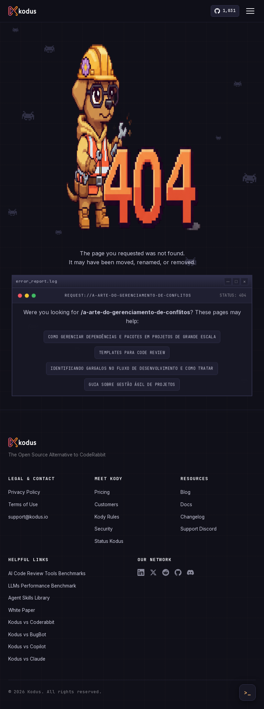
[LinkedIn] (141, 572)
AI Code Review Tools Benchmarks (47, 573)
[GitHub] (178, 572)
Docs (186, 504)
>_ (247, 692)
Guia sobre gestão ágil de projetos (132, 392)
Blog (185, 492)
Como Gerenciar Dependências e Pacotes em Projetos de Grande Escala (132, 345)
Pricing (102, 492)
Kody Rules (107, 517)
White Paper (21, 610)
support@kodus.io (28, 517)
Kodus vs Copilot (27, 646)
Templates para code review (132, 360)
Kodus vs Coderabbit (31, 622)
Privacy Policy (24, 492)
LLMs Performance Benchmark (42, 586)
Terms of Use (23, 504)
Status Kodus (109, 541)
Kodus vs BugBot (27, 634)
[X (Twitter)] (153, 572)
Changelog (192, 517)
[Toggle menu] (250, 11)
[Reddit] (165, 572)
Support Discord (198, 529)
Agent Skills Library (29, 598)
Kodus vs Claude (26, 659)
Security (104, 529)
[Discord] (190, 572)
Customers (106, 504)
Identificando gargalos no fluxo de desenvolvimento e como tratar (132, 377)
